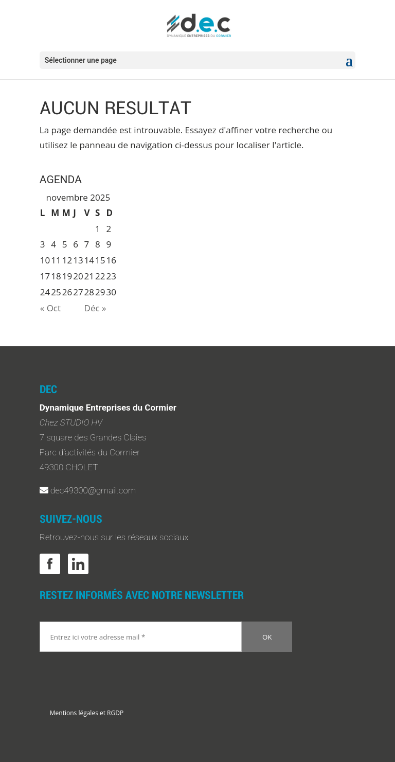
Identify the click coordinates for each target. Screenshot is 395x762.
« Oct (50, 308)
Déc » (95, 308)
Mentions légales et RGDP (86, 712)
